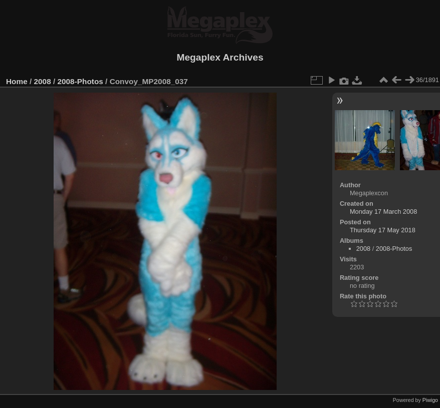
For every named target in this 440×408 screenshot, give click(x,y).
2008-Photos (80, 81)
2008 (42, 81)
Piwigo (430, 400)
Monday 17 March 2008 (383, 211)
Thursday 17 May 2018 (382, 230)
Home (17, 81)
